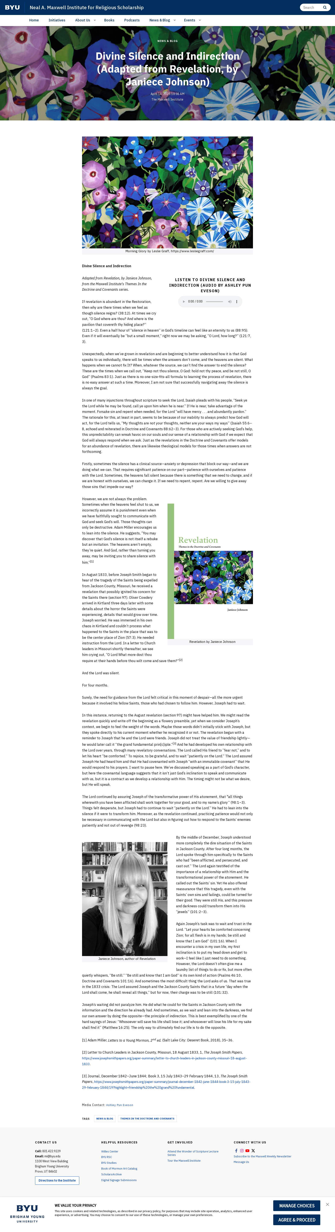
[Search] (315, 7)
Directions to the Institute (57, 1180)
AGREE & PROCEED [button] (296, 1220)
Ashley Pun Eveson (120, 1105)
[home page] (12, 7)
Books (109, 20)
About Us (82, 20)
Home (34, 20)
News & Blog (160, 20)
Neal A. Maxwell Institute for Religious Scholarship (90, 7)
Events (189, 20)
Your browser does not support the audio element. (210, 301)
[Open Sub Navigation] (95, 20)
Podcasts (132, 20)
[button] (328, 1205)
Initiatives (57, 20)
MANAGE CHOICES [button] (296, 1206)
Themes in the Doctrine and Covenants (147, 1118)
